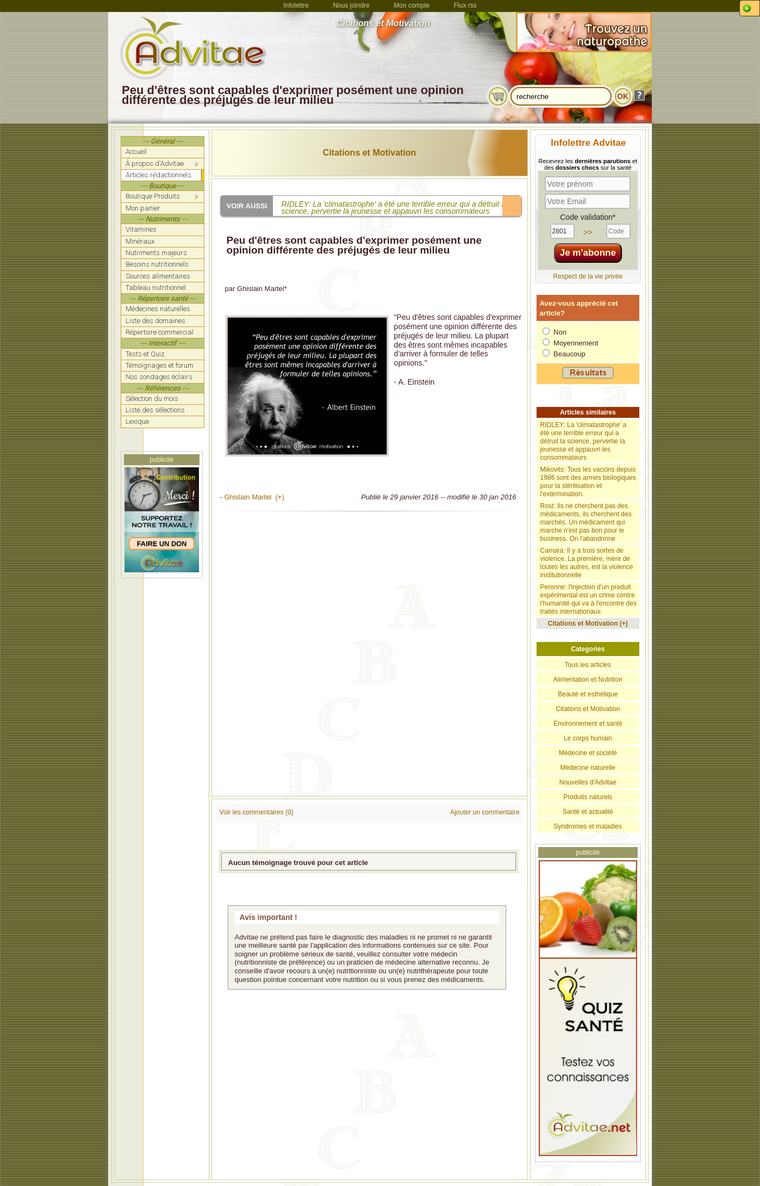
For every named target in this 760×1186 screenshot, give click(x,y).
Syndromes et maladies (588, 826)
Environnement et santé (587, 723)
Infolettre (296, 5)
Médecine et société (588, 753)
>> (587, 232)
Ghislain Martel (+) (254, 497)
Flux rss (465, 5)
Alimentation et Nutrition (587, 679)
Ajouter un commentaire (484, 812)
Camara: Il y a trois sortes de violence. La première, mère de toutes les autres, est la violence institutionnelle (586, 563)
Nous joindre (351, 5)
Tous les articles (588, 665)
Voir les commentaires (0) (257, 812)
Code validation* (587, 217)
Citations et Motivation (369, 152)
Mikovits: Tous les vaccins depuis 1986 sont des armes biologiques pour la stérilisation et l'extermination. (588, 482)
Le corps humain (588, 738)
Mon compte (411, 5)
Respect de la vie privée (587, 276)
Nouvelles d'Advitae (587, 782)
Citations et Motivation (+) (588, 623)
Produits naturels (587, 797)
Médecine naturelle (587, 767)
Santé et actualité (588, 812)
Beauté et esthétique (588, 694)
